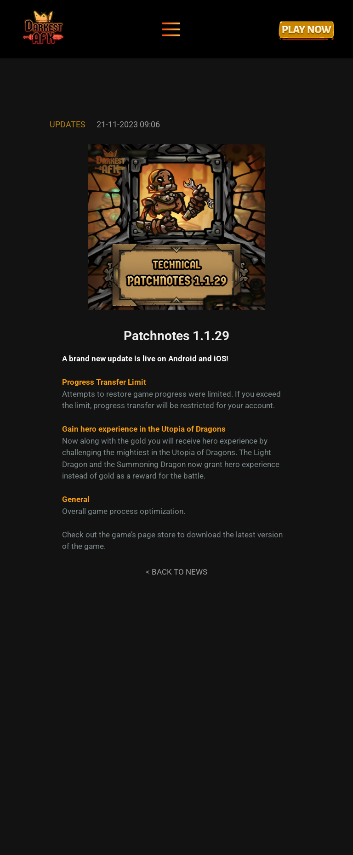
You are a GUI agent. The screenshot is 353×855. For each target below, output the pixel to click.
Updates (67, 124)
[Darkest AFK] (43, 29)
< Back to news (176, 571)
